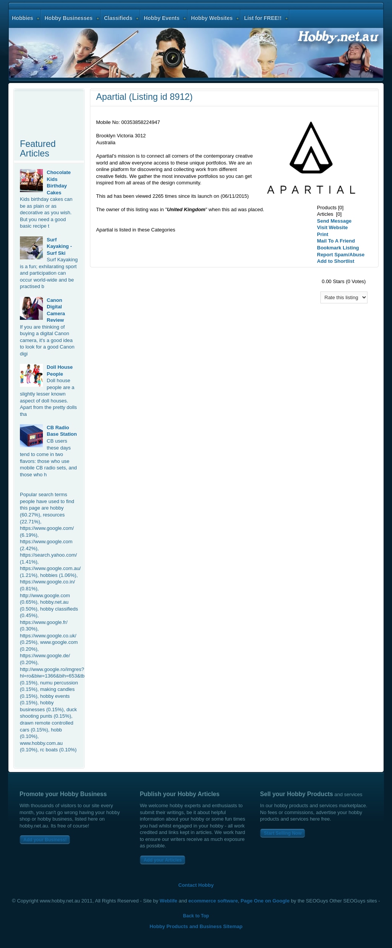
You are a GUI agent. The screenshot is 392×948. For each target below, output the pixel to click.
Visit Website (332, 227)
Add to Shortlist (335, 261)
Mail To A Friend (336, 241)
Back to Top (196, 916)
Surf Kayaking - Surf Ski (59, 246)
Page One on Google (265, 901)
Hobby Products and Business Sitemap (196, 926)
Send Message (334, 221)
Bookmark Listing (338, 248)
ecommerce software (213, 901)
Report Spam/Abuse (340, 254)
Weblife (168, 901)
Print (322, 234)
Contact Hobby (196, 885)
